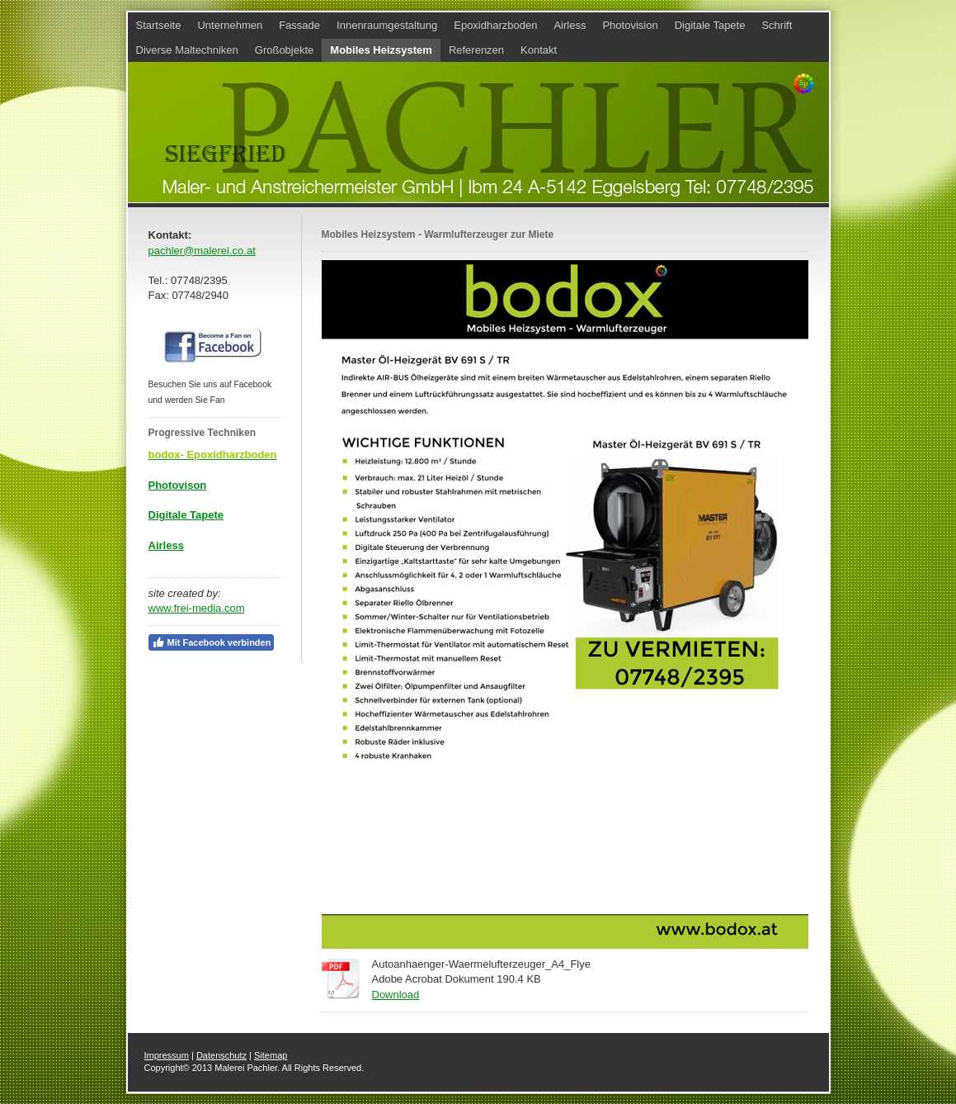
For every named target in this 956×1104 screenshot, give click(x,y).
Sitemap (270, 1055)
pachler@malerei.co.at (202, 250)
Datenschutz (221, 1055)
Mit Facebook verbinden (211, 642)
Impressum (166, 1055)
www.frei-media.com (196, 608)
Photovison (177, 485)
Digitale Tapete (186, 515)
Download (396, 994)
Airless (166, 545)
